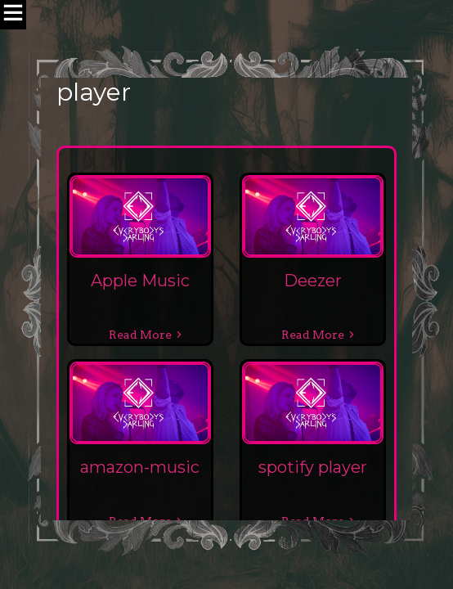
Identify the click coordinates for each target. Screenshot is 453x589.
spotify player (312, 467)
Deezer (313, 280)
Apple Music (140, 280)
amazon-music (140, 467)
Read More (140, 334)
